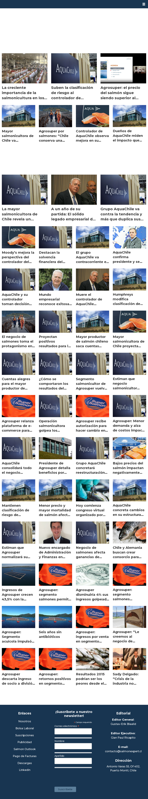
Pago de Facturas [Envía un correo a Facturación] (25, 756)
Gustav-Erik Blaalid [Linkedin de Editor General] (123, 724)
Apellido (59, 755)
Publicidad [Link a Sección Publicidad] (24, 742)
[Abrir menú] (144, 4)
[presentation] (79, 775)
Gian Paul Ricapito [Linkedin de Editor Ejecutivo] (123, 737)
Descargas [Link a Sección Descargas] (24, 763)
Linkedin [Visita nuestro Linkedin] (24, 770)
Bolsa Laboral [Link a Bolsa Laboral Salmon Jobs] (24, 728)
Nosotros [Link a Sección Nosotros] (24, 721)
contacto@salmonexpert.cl (123, 751)
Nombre (59, 741)
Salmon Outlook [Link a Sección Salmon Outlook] (25, 749)
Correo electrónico (66, 726)
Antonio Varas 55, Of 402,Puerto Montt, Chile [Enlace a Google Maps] (123, 768)
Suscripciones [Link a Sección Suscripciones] (24, 735)
